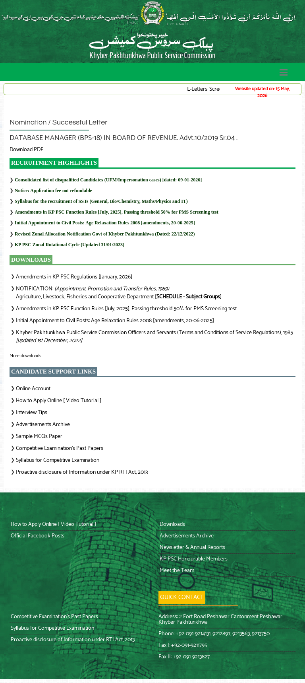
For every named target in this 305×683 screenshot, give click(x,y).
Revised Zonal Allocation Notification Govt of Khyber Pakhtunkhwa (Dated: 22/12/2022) (105, 234)
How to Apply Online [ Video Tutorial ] (58, 400)
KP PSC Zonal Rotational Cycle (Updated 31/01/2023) (69, 244)
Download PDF (26, 149)
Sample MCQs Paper (39, 436)
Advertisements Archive (43, 424)
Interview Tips (31, 412)
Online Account (33, 388)
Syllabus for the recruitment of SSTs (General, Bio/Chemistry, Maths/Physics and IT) (101, 201)
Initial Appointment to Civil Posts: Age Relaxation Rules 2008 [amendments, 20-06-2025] (105, 223)
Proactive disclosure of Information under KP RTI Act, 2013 (82, 472)
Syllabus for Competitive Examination (57, 460)
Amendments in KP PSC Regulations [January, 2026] (74, 277)
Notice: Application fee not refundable (53, 190)
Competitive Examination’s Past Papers (59, 448)
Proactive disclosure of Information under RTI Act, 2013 (72, 639)
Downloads (171, 524)
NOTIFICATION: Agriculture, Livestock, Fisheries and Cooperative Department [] (119, 293)
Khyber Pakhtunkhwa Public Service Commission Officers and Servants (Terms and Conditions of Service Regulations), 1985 (154, 336)
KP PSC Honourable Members (193, 559)
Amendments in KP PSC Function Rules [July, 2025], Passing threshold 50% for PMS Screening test (116, 212)
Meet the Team (176, 570)
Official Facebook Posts (37, 536)
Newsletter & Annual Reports (191, 547)
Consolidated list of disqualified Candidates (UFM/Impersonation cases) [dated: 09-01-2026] (108, 180)
